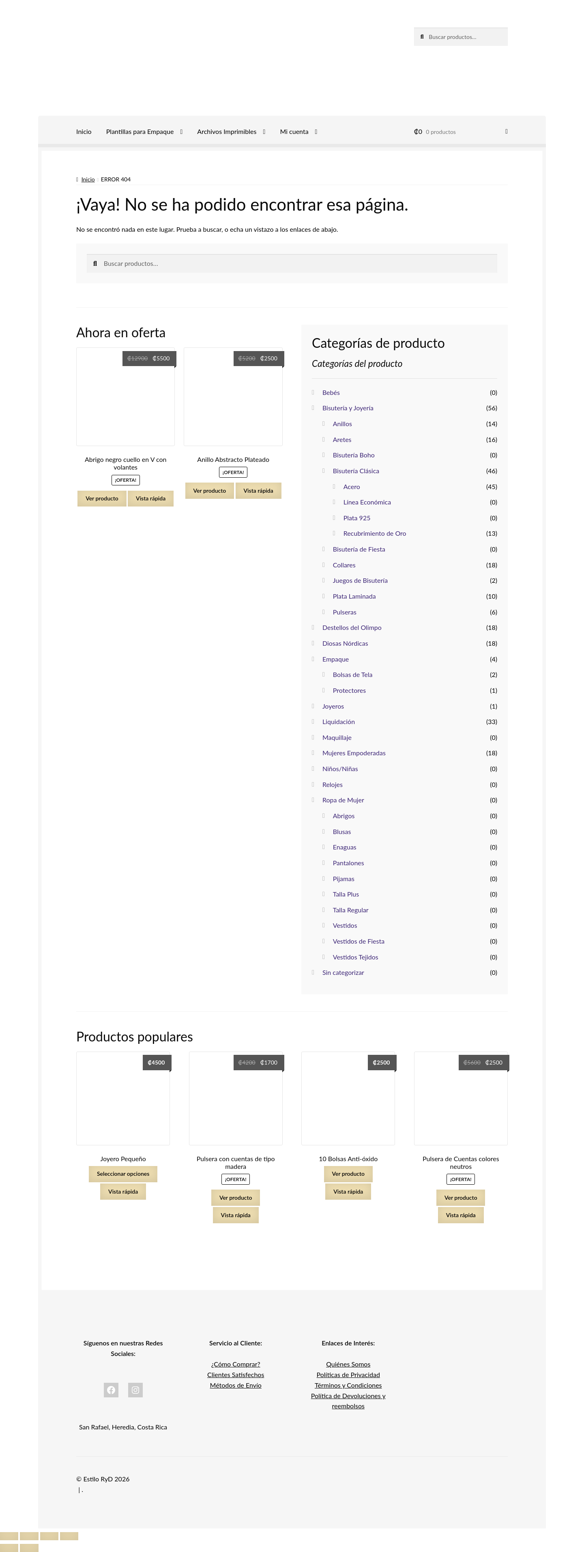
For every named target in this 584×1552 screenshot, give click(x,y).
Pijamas (343, 878)
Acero (352, 486)
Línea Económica (367, 502)
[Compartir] (49, 1536)
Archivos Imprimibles (226, 131)
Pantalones (348, 863)
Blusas (342, 831)
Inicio (84, 131)
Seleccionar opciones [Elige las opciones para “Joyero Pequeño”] (123, 1173)
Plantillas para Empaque (140, 131)
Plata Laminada (354, 596)
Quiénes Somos (348, 1364)
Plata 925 (357, 518)
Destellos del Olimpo (352, 627)
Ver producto (102, 498)
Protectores (349, 690)
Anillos (342, 423)
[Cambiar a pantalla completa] (29, 1536)
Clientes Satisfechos (235, 1374)
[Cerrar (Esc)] (69, 1536)
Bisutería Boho (354, 455)
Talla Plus (346, 894)
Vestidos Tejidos (355, 957)
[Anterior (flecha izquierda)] (9, 1548)
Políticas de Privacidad (348, 1374)
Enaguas (344, 847)
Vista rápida (150, 498)
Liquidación (338, 721)
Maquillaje (337, 737)
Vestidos (345, 925)
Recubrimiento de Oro (375, 533)
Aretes (342, 439)
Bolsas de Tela (353, 674)
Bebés (331, 392)
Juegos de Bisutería (360, 580)
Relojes (332, 784)
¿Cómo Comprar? (235, 1364)
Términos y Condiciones (348, 1385)
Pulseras (344, 612)
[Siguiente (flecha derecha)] (29, 1548)
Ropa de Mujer (343, 800)
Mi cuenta (294, 131)
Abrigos (344, 815)
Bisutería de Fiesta (359, 549)
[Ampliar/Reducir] (9, 1536)
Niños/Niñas (340, 768)
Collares (344, 565)
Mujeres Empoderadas (354, 753)
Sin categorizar (343, 972)
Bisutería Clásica (356, 470)
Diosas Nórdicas (345, 643)
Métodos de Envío (236, 1385)
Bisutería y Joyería (348, 408)
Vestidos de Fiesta (358, 941)
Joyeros (333, 706)
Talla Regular (351, 910)
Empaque (335, 659)
